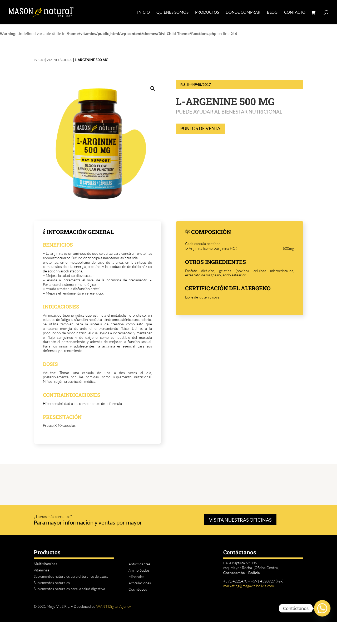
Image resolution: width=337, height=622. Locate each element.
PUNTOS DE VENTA (200, 128)
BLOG (272, 12)
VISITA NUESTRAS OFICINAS (240, 520)
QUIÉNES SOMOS (172, 12)
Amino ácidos (59, 60)
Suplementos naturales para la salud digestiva (69, 588)
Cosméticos (137, 589)
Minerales (136, 576)
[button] (152, 88)
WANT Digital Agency (113, 606)
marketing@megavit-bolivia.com (248, 586)
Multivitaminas (45, 563)
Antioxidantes (139, 564)
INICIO (143, 12)
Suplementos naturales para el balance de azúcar (72, 576)
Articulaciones (139, 583)
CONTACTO (294, 12)
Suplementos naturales (52, 582)
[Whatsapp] (322, 608)
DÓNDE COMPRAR (243, 12)
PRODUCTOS (207, 12)
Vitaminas (41, 570)
